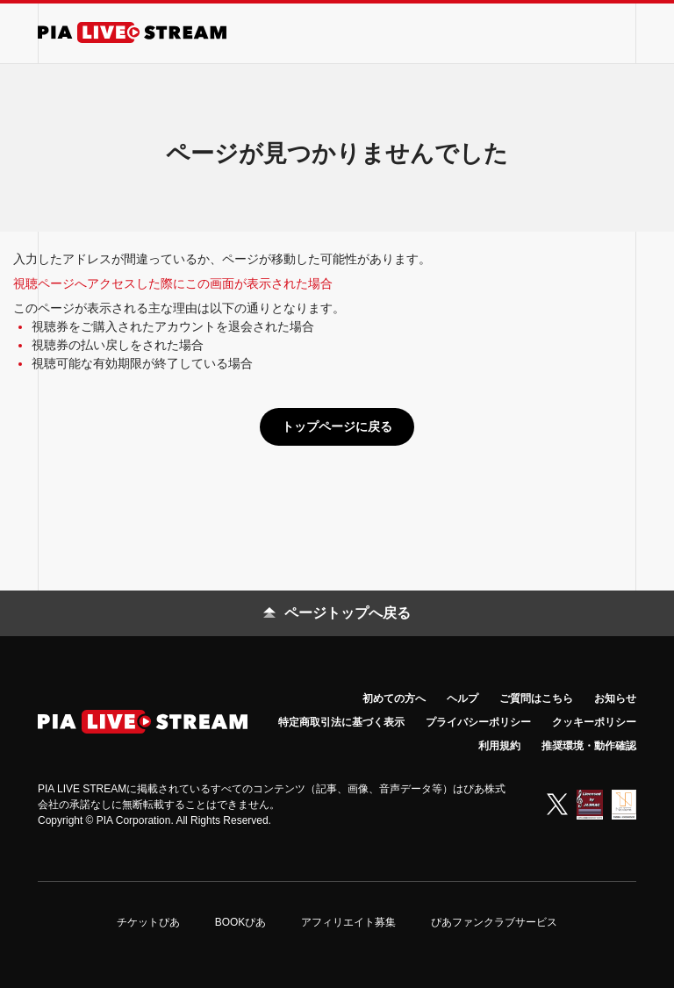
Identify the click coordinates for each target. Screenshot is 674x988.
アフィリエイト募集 (348, 922)
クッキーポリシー (594, 722)
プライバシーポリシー (478, 722)
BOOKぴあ (241, 922)
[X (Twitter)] (557, 804)
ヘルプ (462, 698)
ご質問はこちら (536, 698)
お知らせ (615, 698)
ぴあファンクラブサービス (494, 922)
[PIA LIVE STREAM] (132, 33)
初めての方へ (394, 698)
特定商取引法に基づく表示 (341, 722)
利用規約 (499, 746)
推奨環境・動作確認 (588, 746)
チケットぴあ (148, 922)
